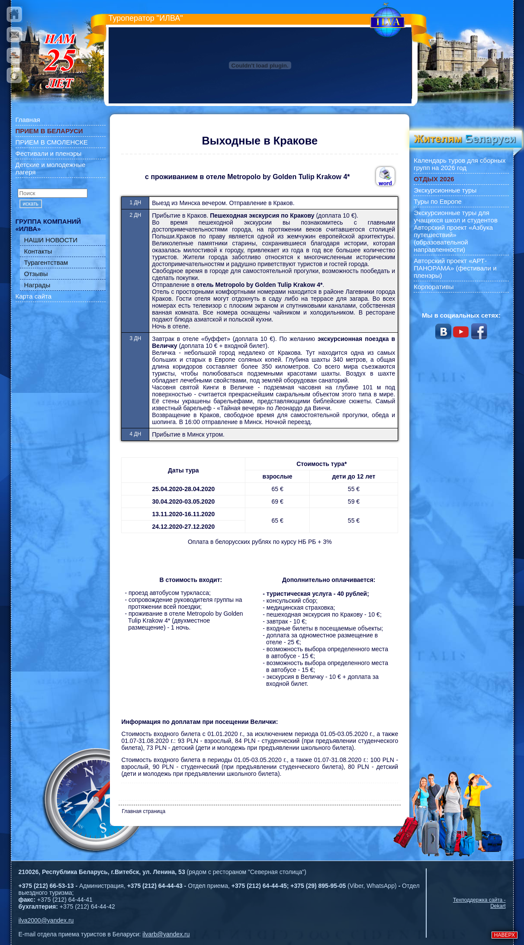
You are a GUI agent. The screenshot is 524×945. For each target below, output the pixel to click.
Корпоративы (433, 286)
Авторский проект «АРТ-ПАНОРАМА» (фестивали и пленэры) (455, 268)
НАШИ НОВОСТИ (51, 240)
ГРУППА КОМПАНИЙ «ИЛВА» (48, 225)
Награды (37, 285)
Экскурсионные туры (445, 190)
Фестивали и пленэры (49, 153)
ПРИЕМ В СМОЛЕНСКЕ (52, 142)
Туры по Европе (438, 201)
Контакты (38, 251)
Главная (28, 119)
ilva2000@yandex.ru (46, 920)
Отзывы (36, 273)
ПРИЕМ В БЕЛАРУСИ (49, 131)
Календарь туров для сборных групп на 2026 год (459, 164)
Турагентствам (46, 262)
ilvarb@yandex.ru (166, 934)
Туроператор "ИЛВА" (146, 18)
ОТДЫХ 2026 (434, 179)
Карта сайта (34, 296)
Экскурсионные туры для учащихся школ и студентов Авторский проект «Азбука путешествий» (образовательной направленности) (456, 231)
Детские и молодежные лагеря (51, 168)
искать (31, 204)
